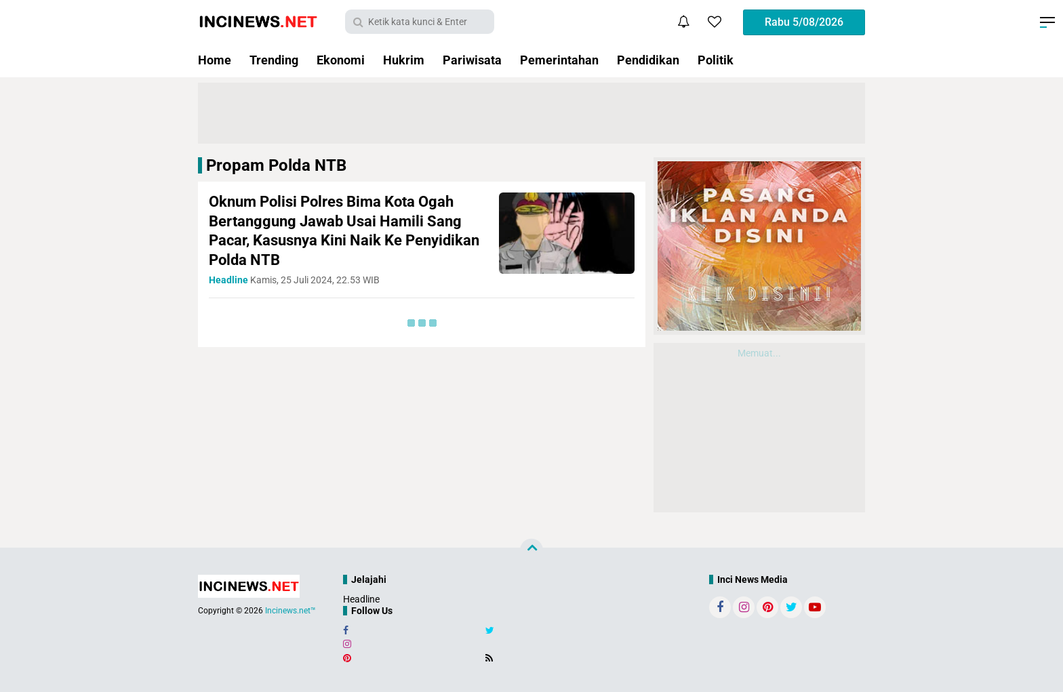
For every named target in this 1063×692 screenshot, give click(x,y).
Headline (361, 599)
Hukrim (403, 60)
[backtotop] (531, 550)
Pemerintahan (559, 60)
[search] (419, 21)
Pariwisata (472, 60)
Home (214, 60)
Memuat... (759, 353)
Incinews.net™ (290, 610)
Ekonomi (341, 60)
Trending (273, 60)
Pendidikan (648, 60)
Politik (716, 60)
